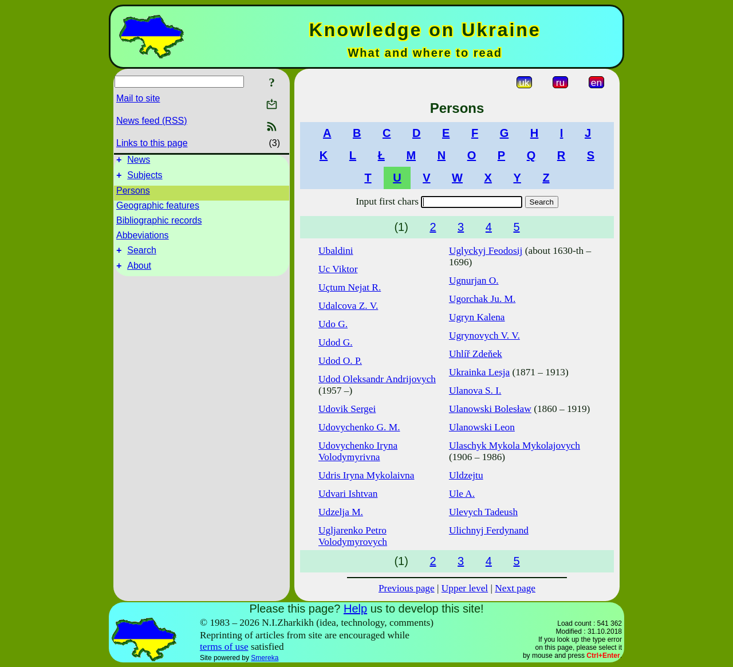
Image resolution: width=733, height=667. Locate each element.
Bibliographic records (159, 224)
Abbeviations (142, 239)
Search (141, 255)
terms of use (224, 646)
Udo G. (333, 324)
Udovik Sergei (347, 408)
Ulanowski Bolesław (490, 408)
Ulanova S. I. (475, 390)
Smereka (264, 658)
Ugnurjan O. (474, 280)
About (139, 272)
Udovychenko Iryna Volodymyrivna (357, 451)
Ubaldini (335, 250)
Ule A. (462, 493)
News (138, 161)
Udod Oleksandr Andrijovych (377, 379)
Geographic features (157, 209)
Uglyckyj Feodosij (486, 250)
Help (355, 608)
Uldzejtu (466, 475)
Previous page (407, 588)
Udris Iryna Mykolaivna (366, 475)
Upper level (465, 588)
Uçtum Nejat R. (349, 287)
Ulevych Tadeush (483, 512)
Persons (133, 194)
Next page (515, 588)
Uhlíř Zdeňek (475, 353)
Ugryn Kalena (477, 317)
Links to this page (152, 143)
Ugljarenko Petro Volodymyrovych (352, 536)
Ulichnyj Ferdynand (489, 530)
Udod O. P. (340, 360)
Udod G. (335, 342)
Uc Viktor (337, 269)
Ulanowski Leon (482, 427)
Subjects (144, 178)
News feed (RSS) (151, 120)
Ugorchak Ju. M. (482, 298)
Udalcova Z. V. (348, 305)
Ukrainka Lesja (479, 372)
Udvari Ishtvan (347, 493)
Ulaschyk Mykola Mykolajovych (514, 445)
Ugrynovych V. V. (484, 335)
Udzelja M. (340, 512)
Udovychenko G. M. (359, 427)
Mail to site (138, 98)
